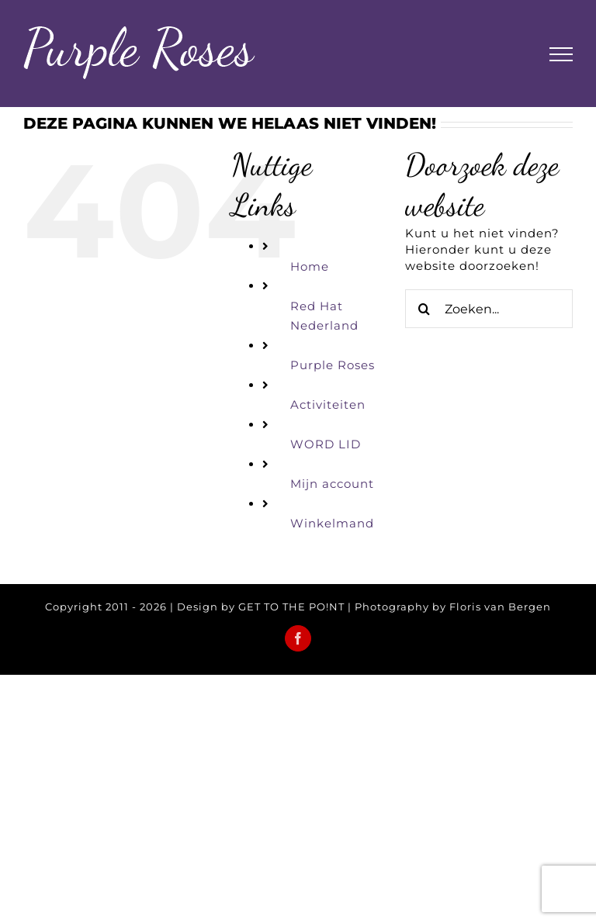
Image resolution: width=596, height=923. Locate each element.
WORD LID (325, 444)
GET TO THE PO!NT (291, 606)
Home (309, 266)
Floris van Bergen (500, 606)
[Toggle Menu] (561, 54)
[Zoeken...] (489, 308)
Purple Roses (332, 365)
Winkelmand (332, 523)
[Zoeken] (424, 308)
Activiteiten (328, 404)
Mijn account (332, 483)
